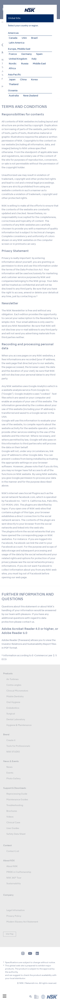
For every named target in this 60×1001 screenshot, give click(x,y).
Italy (34, 59)
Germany (26, 54)
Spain (39, 54)
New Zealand (30, 96)
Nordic (13, 64)
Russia (24, 64)
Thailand (13, 84)
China (23, 80)
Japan (12, 80)
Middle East (39, 64)
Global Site (14, 18)
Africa (12, 68)
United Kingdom (18, 59)
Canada (13, 38)
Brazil (34, 38)
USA (24, 38)
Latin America (16, 43)
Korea (34, 80)
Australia (14, 96)
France (13, 54)
